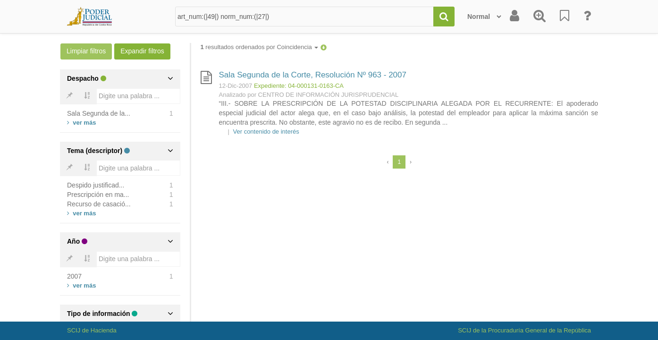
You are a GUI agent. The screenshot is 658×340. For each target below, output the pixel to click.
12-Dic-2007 (236, 85)
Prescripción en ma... (98, 194)
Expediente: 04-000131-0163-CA (299, 85)
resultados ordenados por (260, 47)
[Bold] (69, 96)
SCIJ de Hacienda (92, 330)
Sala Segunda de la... (98, 113)
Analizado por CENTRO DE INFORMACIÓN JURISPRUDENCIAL (309, 94)
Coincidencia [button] (297, 47)
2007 (74, 276)
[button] (324, 47)
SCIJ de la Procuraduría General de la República (524, 330)
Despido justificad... (95, 185)
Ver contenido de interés (266, 131)
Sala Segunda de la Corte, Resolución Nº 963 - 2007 (312, 74)
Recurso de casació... (99, 204)
